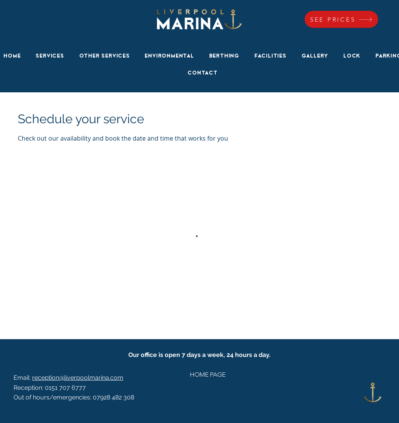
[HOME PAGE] (207, 374)
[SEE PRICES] (341, 19)
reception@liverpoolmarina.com (77, 377)
